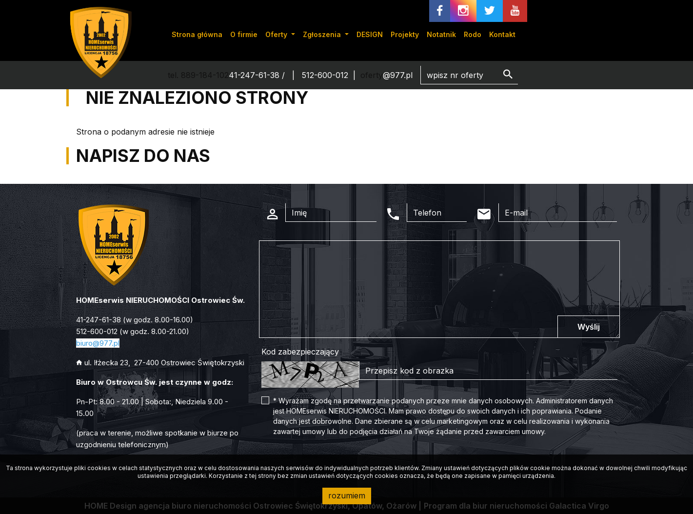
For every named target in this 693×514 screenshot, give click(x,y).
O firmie (243, 34)
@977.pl (398, 75)
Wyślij (588, 327)
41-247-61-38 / (258, 75)
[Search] (469, 75)
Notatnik (441, 34)
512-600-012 (325, 75)
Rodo (472, 34)
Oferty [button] (277, 34)
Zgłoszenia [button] (323, 34)
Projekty (405, 34)
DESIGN (369, 34)
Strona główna (197, 34)
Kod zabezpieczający (300, 351)
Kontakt (502, 34)
